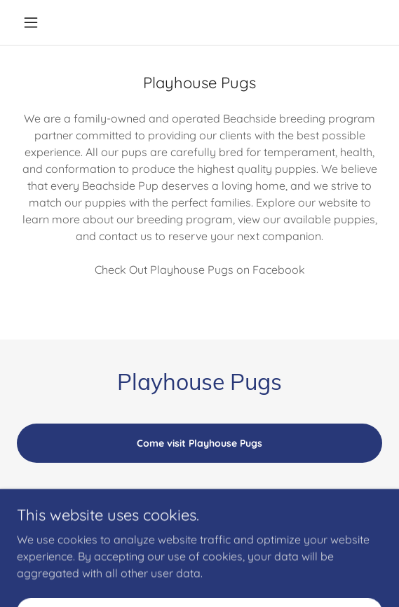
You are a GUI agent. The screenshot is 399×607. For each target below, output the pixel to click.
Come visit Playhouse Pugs (199, 443)
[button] (44, 22)
